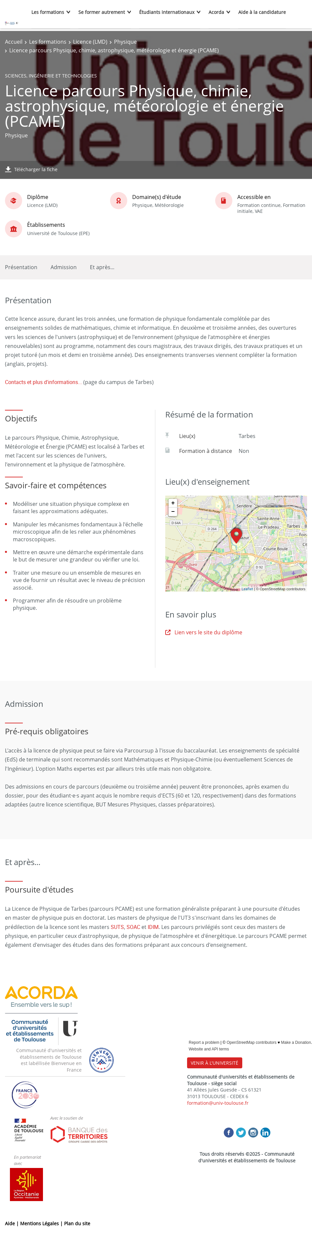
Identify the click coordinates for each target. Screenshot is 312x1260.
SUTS (117, 927)
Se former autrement (101, 12)
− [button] (173, 512)
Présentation (21, 267)
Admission (64, 267)
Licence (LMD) (90, 41)
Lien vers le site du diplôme (203, 632)
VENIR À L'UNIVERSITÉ (214, 1063)
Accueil (13, 41)
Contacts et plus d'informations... (43, 382)
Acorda (216, 12)
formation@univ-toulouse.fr (218, 1103)
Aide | (12, 1223)
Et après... (102, 267)
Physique (125, 41)
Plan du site (77, 1223)
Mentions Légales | (42, 1223)
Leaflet (247, 588)
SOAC (133, 927)
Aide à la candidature (262, 12)
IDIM (153, 927)
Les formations (47, 12)
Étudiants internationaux (166, 12)
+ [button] (173, 503)
